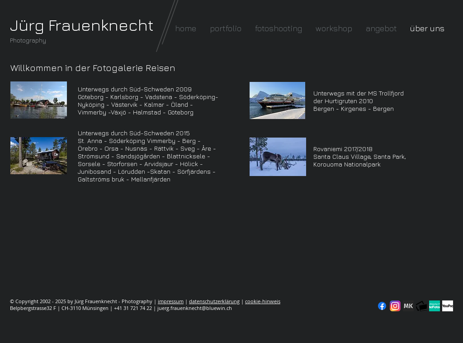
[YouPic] (447, 305)
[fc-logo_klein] (421, 305)
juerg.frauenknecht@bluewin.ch (194, 308)
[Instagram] (395, 305)
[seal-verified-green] (434, 305)
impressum (171, 301)
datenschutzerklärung (214, 301)
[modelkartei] (408, 305)
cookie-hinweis (262, 301)
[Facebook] (382, 305)
